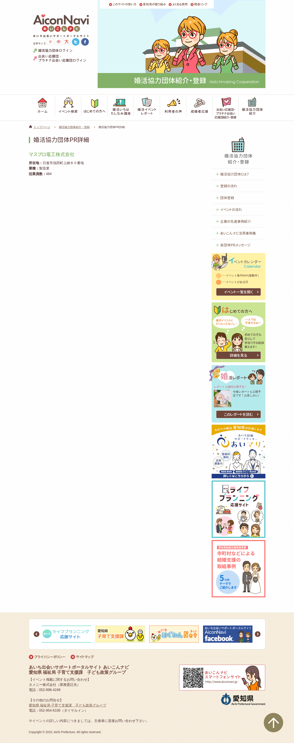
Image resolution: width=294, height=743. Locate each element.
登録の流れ (228, 186)
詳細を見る (238, 355)
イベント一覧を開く (238, 292)
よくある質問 (180, 4)
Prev (36, 634)
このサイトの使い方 (125, 4)
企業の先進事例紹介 (235, 221)
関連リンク (200, 4)
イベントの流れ (231, 209)
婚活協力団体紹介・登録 (74, 127)
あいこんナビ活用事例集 (238, 233)
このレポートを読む (238, 414)
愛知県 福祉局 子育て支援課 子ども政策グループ (67, 705)
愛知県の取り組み (154, 4)
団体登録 (227, 197)
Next (257, 634)
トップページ (42, 127)
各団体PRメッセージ (235, 245)
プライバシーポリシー (49, 657)
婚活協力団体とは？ (234, 174)
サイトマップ (85, 657)
